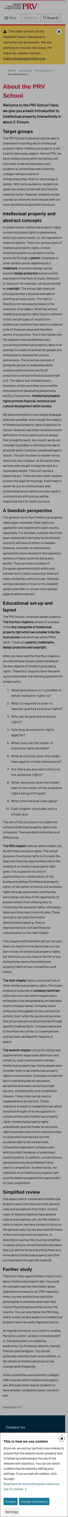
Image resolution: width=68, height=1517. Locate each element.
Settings (11, 1512)
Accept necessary (34, 1501)
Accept (10, 1501)
